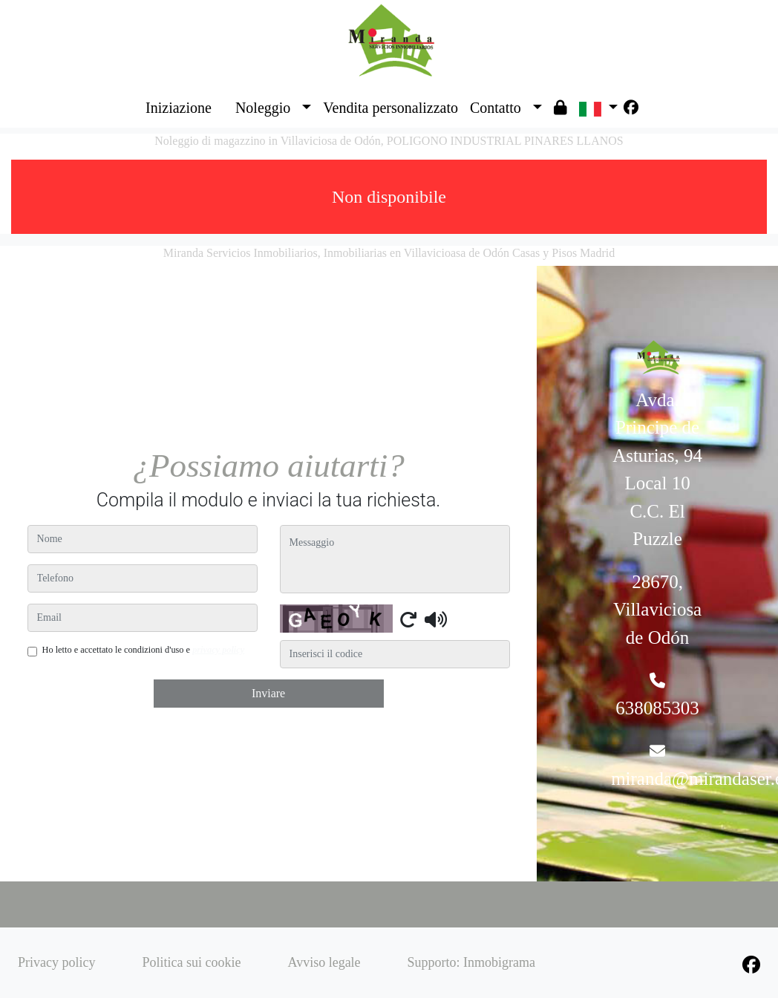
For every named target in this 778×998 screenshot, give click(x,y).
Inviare (268, 693)
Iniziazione (179, 108)
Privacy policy (56, 962)
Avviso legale (323, 962)
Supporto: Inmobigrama (471, 962)
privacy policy (218, 650)
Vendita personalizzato (390, 108)
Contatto (495, 108)
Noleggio (262, 108)
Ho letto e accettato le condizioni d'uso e (143, 650)
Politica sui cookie (191, 962)
